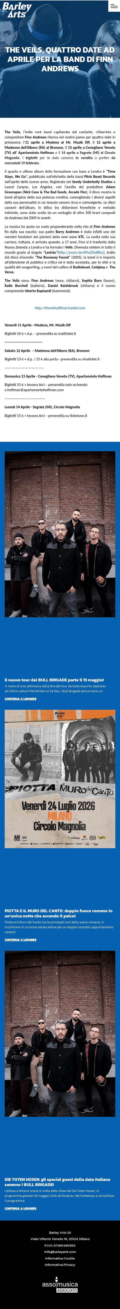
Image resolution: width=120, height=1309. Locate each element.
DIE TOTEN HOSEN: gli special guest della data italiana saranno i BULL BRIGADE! (57, 1182)
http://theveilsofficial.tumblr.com (60, 308)
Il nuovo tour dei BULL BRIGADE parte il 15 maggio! (54, 680)
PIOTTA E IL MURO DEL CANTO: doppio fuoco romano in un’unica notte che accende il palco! (58, 913)
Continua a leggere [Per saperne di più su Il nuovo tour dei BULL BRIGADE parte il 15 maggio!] (20, 699)
